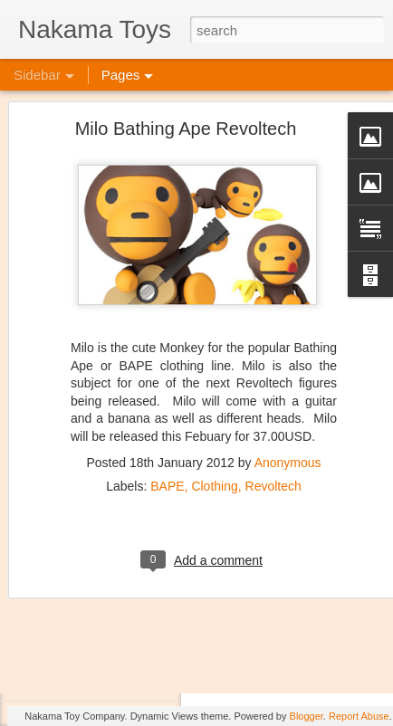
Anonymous (287, 406)
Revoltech (273, 430)
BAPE (167, 430)
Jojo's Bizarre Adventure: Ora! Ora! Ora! (140, 599)
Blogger (306, 716)
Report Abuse (359, 716)
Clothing (214, 430)
